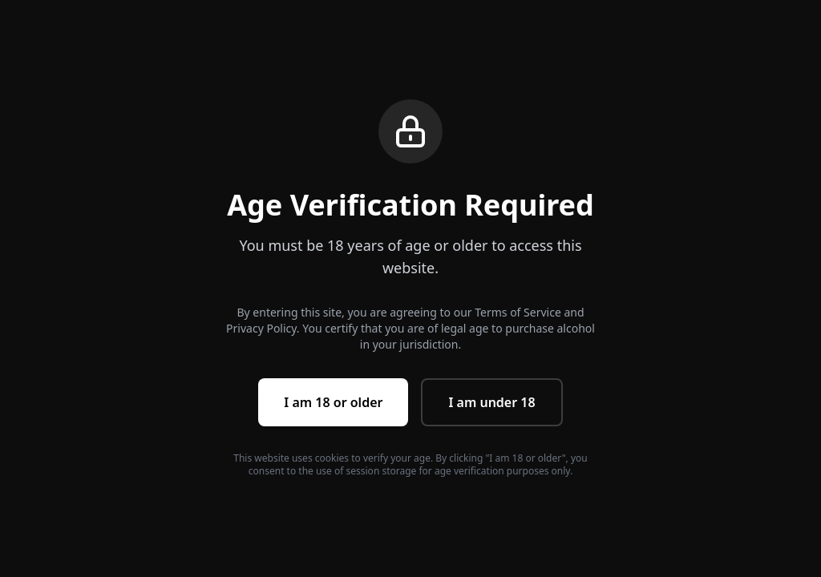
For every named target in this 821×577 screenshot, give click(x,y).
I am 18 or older (333, 402)
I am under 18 (491, 402)
